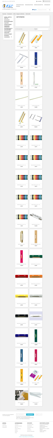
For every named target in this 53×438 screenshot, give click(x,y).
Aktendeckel (6, 19)
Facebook (37, 415)
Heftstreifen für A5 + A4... (21, 145)
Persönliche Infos (30, 424)
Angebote (4, 424)
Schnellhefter (7, 37)
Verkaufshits (4, 427)
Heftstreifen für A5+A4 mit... (36, 165)
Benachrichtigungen (30, 431)
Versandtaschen (20, 4)
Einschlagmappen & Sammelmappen (8, 29)
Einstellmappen (7, 31)
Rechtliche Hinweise (18, 425)
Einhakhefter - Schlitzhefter (7, 26)
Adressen (29, 428)
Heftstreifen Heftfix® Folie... (21, 46)
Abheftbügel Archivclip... (21, 66)
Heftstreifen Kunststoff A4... (36, 264)
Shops (16, 432)
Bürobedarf (47, 4)
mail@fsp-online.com (43, 431)
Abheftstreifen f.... (36, 402)
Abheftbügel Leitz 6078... (36, 125)
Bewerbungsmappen (8, 21)
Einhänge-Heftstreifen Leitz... (36, 244)
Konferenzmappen (8, 34)
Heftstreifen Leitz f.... (21, 244)
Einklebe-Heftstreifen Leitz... (36, 85)
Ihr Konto (29, 423)
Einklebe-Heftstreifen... (22, 105)
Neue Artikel (4, 425)
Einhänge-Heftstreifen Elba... (36, 66)
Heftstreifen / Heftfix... (36, 46)
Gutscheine (29, 429)
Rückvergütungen (30, 427)
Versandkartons (29, 4)
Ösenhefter (6, 35)
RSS (41, 415)
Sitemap (16, 431)
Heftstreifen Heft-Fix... (21, 402)
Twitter (39, 415)
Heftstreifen (6, 32)
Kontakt (18, 6)
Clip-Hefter (6, 22)
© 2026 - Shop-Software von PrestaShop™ (26, 436)
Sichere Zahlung (18, 428)
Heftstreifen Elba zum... (36, 224)
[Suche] (44, 9)
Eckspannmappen (8, 24)
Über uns (16, 427)
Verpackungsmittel (38, 4)
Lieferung (16, 424)
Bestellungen (29, 425)
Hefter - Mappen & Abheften (8, 18)
